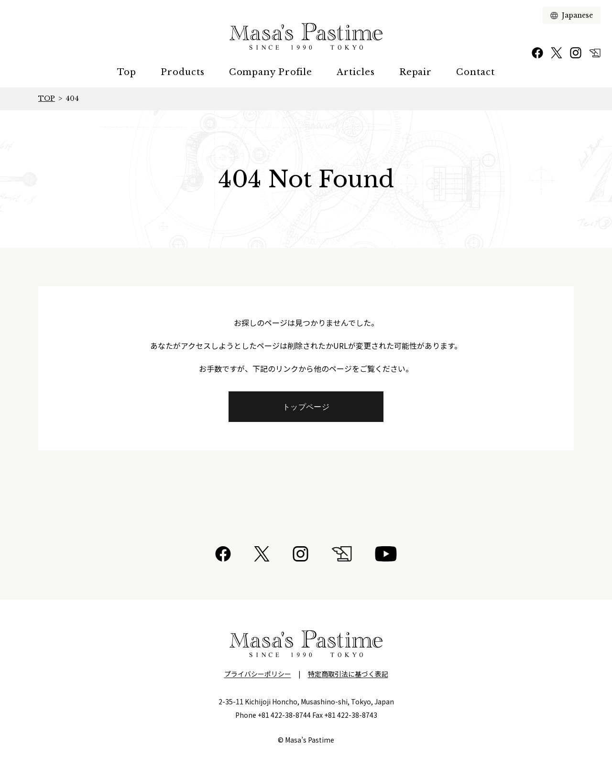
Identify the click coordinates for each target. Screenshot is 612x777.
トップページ (306, 406)
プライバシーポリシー (257, 674)
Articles (355, 72)
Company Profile (271, 72)
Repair (415, 72)
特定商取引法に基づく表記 (348, 674)
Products (182, 72)
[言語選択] (577, 16)
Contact (475, 72)
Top (126, 72)
